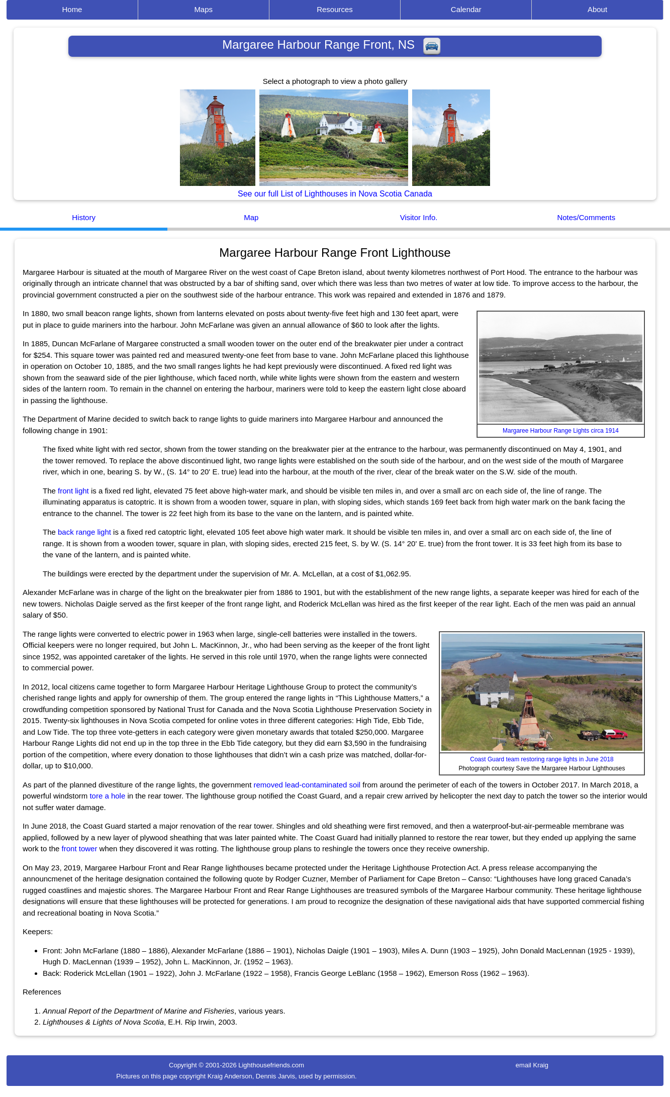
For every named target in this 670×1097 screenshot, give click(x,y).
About (597, 9)
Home (72, 9)
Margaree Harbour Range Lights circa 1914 (561, 430)
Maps (203, 9)
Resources (335, 9)
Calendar (466, 9)
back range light (84, 532)
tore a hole (107, 795)
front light (73, 490)
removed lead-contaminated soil (306, 784)
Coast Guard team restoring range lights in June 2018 (542, 759)
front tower (80, 848)
